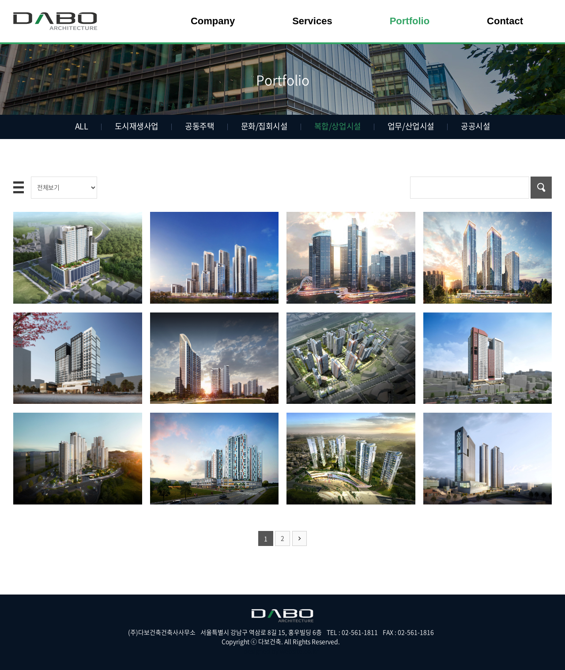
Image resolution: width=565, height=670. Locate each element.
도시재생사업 (136, 126)
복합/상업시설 (337, 126)
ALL (82, 126)
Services (312, 20)
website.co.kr (299, 650)
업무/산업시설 (410, 126)
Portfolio (409, 20)
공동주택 (199, 126)
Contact (505, 20)
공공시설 (475, 126)
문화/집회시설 (264, 126)
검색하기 (541, 188)
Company (213, 20)
